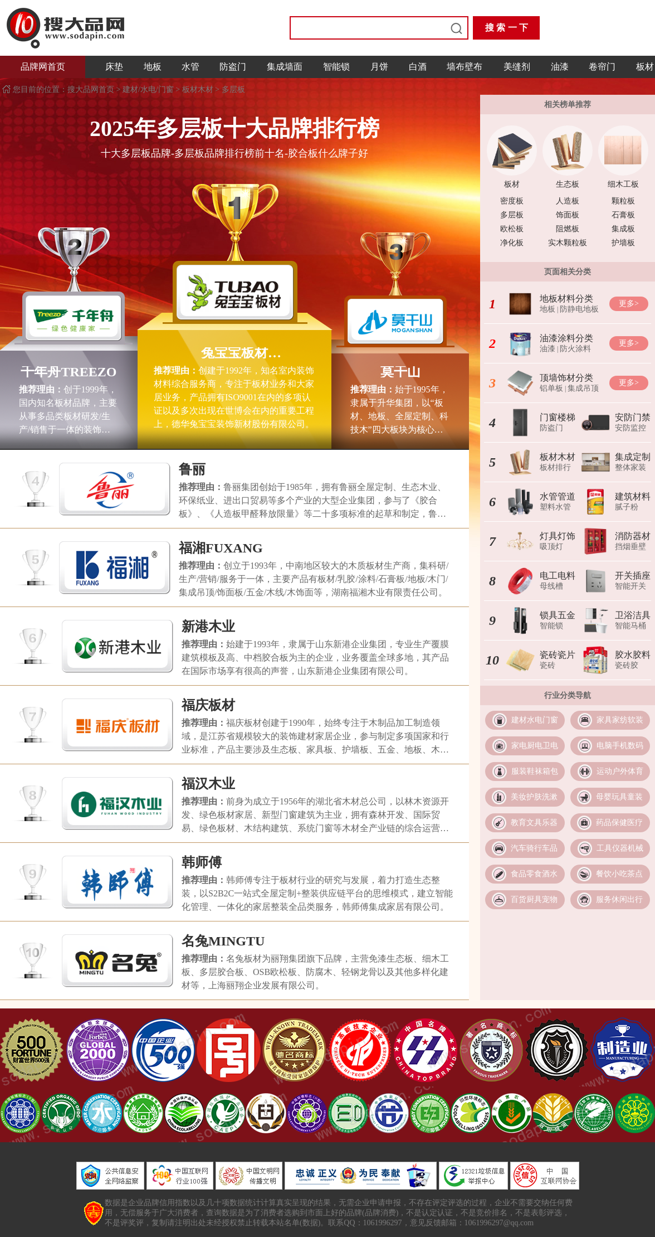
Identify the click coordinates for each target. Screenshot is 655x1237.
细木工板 (623, 184)
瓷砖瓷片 (557, 654)
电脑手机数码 (620, 745)
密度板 (512, 201)
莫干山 (400, 371)
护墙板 (623, 243)
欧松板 (512, 229)
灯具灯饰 (557, 536)
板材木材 (197, 89)
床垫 (114, 66)
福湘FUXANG (221, 548)
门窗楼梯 (557, 417)
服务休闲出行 (619, 899)
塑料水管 (555, 507)
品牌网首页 (43, 66)
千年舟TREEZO (68, 371)
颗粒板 (623, 201)
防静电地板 (579, 309)
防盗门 (232, 66)
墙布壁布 (464, 66)
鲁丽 (192, 469)
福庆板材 (208, 705)
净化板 (512, 243)
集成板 (623, 229)
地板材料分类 (566, 298)
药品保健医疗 (619, 822)
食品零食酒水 (534, 874)
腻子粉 (626, 507)
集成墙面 (284, 66)
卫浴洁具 (633, 615)
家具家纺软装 (620, 720)
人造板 (567, 201)
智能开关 (630, 586)
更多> (629, 303)
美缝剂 (517, 66)
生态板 (567, 184)
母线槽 (551, 586)
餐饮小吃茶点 (619, 874)
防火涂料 (575, 349)
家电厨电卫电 (534, 745)
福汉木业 (208, 784)
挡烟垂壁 (630, 546)
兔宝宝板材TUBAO (234, 352)
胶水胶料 (633, 654)
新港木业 (208, 626)
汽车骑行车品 (534, 848)
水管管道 (557, 496)
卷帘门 (602, 66)
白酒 (418, 66)
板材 (645, 66)
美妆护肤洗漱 (534, 797)
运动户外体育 (620, 771)
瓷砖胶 (626, 665)
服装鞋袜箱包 (534, 771)
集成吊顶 (583, 388)
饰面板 (567, 215)
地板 (153, 66)
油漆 (560, 66)
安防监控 (630, 428)
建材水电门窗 (534, 720)
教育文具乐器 (534, 822)
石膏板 (623, 215)
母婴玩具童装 (619, 797)
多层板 (233, 89)
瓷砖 (547, 665)
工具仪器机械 (620, 848)
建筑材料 (633, 496)
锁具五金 (557, 615)
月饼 (379, 66)
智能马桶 (630, 626)
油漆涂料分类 (566, 338)
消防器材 (633, 536)
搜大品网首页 (91, 89)
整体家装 (630, 467)
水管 (190, 66)
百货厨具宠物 (534, 899)
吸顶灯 (551, 546)
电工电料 (557, 575)
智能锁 (336, 66)
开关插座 (633, 575)
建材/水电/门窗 (148, 89)
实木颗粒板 (567, 243)
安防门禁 (633, 417)
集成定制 (633, 457)
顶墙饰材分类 (566, 377)
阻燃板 (567, 229)
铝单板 (551, 388)
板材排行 (555, 467)
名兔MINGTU (223, 941)
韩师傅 (202, 862)
